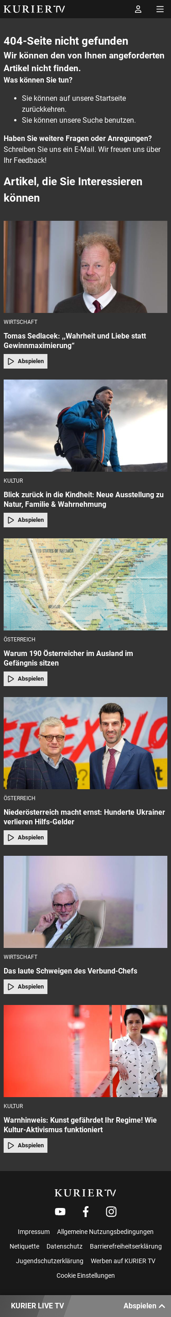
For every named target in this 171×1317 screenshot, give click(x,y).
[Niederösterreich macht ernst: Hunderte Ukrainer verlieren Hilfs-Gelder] (85, 743)
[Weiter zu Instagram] (111, 1211)
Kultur (13, 481)
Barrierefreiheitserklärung (126, 1246)
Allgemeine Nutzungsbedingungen (105, 1231)
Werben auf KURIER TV (123, 1261)
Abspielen (25, 361)
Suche (93, 120)
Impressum (34, 1231)
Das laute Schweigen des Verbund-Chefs (70, 971)
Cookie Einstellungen (86, 1275)
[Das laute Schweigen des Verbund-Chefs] (85, 902)
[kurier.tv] (85, 1193)
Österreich (20, 639)
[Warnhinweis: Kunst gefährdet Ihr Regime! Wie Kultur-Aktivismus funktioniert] (85, 1051)
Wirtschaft (20, 322)
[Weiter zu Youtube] (60, 1211)
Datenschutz (65, 1246)
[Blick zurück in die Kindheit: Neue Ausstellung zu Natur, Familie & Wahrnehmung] (85, 426)
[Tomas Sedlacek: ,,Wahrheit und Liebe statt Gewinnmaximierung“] (85, 267)
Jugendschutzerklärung (49, 1261)
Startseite (110, 98)
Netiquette (24, 1246)
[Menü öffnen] (160, 9)
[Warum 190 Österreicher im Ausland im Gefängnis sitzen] (85, 584)
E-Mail (84, 149)
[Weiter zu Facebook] (85, 1211)
